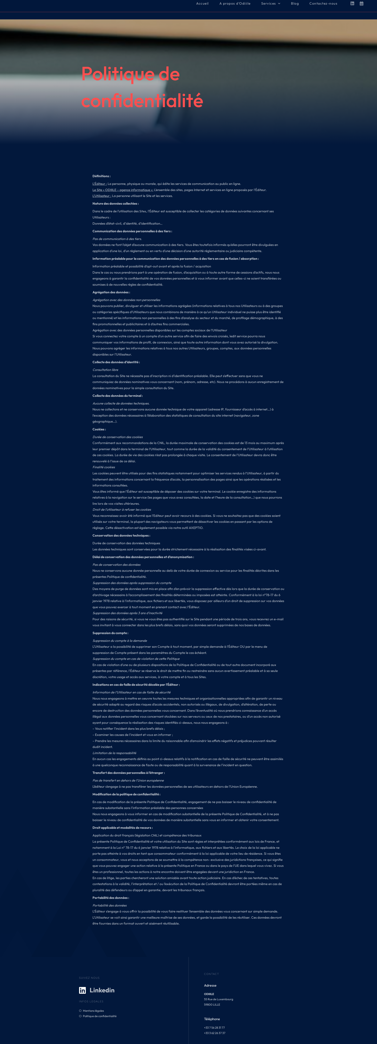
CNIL (154, 835)
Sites (142, 211)
